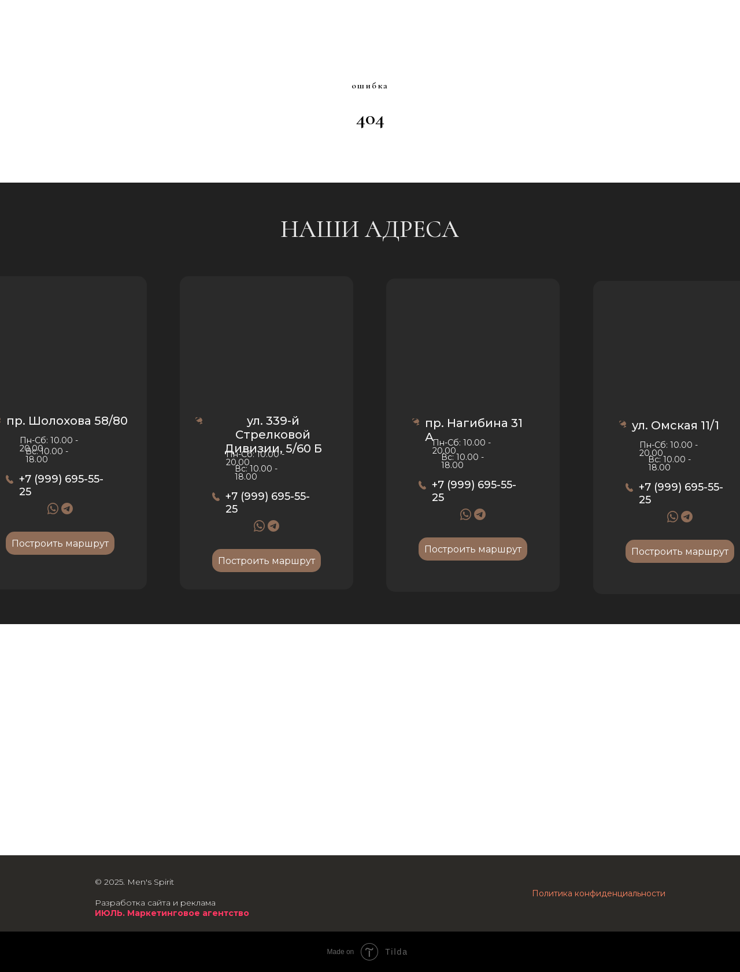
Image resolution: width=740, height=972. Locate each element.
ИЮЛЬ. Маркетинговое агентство (172, 913)
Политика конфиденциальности (598, 893)
